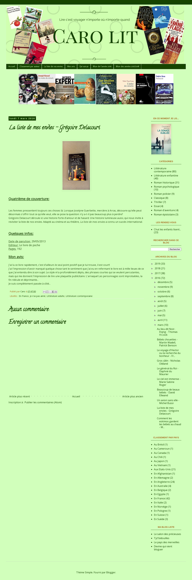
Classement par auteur (29, 66)
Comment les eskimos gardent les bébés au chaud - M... (169, 423)
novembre (164, 286)
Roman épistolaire (164, 214)
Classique (159, 198)
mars (161, 325)
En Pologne (160, 510)
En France (24, 296)
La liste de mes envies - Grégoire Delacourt (168, 410)
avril (160, 320)
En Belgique (160, 490)
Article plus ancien (132, 396)
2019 (158, 263)
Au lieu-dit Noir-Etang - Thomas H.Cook (167, 331)
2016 (158, 278)
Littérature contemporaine (79, 296)
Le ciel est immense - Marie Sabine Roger (169, 381)
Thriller (158, 202)
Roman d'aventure (164, 210)
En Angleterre (162, 481)
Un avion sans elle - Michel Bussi (168, 402)
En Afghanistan (162, 473)
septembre (164, 296)
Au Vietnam (160, 465)
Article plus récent (19, 396)
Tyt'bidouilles (161, 538)
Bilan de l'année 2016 (102, 66)
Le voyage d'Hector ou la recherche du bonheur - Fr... (168, 353)
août (161, 301)
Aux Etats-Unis (162, 469)
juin (160, 310)
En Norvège (160, 506)
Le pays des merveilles (166, 542)
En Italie (158, 502)
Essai (157, 206)
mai (160, 315)
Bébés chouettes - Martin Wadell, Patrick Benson (167, 342)
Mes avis (71, 66)
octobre (162, 291)
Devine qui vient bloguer (163, 548)
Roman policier (162, 193)
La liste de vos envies (53, 66)
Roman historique (164, 182)
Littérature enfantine (166, 175)
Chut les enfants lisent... (167, 229)
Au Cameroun (162, 448)
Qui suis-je (83, 66)
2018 (158, 268)
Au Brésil (159, 444)
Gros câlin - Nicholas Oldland (168, 362)
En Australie (161, 486)
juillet (161, 306)
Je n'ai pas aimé (37, 296)
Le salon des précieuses (167, 534)
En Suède (159, 519)
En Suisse (159, 515)
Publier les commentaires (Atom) (43, 402)
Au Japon (159, 461)
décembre (163, 282)
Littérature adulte (55, 296)
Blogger (111, 572)
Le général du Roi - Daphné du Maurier (167, 371)
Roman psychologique (166, 186)
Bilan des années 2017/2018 (127, 66)
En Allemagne (161, 477)
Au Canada (160, 453)
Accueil (11, 66)
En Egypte (159, 494)
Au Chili (158, 457)
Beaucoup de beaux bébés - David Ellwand (168, 392)
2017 (158, 273)
